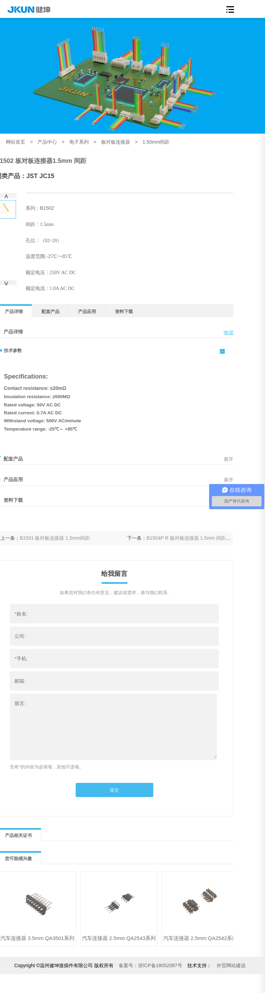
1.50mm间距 (156, 142)
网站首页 (15, 142)
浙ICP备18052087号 (150, 965)
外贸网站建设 (231, 965)
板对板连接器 (115, 142)
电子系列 (79, 142)
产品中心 (47, 142)
